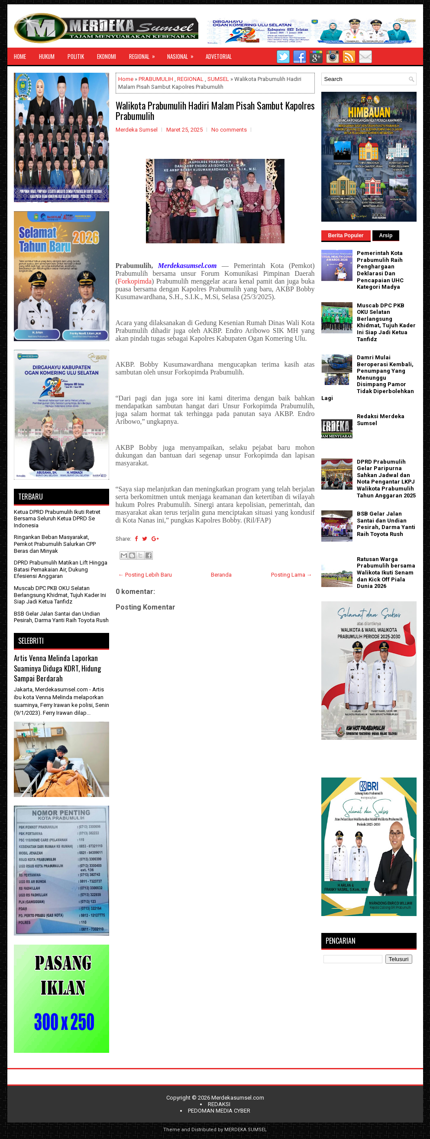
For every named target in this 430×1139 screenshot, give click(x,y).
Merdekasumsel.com (237, 1097)
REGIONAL (145, 54)
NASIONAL (183, 54)
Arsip (386, 235)
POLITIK (76, 56)
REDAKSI (219, 1104)
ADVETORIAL (219, 56)
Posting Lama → (291, 574)
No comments (229, 129)
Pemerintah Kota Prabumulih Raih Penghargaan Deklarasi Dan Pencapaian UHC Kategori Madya (380, 270)
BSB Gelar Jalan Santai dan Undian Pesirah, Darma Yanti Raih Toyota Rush (61, 617)
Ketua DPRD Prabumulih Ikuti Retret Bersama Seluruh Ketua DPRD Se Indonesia (57, 519)
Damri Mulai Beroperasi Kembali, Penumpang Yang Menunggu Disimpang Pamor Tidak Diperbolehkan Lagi (367, 377)
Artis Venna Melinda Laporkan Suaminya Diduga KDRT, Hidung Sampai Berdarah (57, 668)
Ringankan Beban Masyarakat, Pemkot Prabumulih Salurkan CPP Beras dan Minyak (55, 544)
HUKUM (47, 56)
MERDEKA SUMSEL (245, 1130)
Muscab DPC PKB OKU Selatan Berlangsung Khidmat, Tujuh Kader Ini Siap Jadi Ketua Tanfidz (60, 595)
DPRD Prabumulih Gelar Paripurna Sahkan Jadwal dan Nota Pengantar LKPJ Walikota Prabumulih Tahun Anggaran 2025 (386, 478)
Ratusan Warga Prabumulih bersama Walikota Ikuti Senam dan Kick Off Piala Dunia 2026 (386, 572)
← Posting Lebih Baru (145, 574)
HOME (20, 56)
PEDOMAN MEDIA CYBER (219, 1110)
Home (125, 79)
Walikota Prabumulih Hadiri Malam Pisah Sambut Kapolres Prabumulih (215, 110)
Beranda (221, 574)
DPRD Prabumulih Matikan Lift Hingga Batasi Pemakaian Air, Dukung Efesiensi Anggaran (60, 569)
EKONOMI (106, 56)
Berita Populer (346, 235)
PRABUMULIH (156, 79)
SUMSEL (218, 79)
